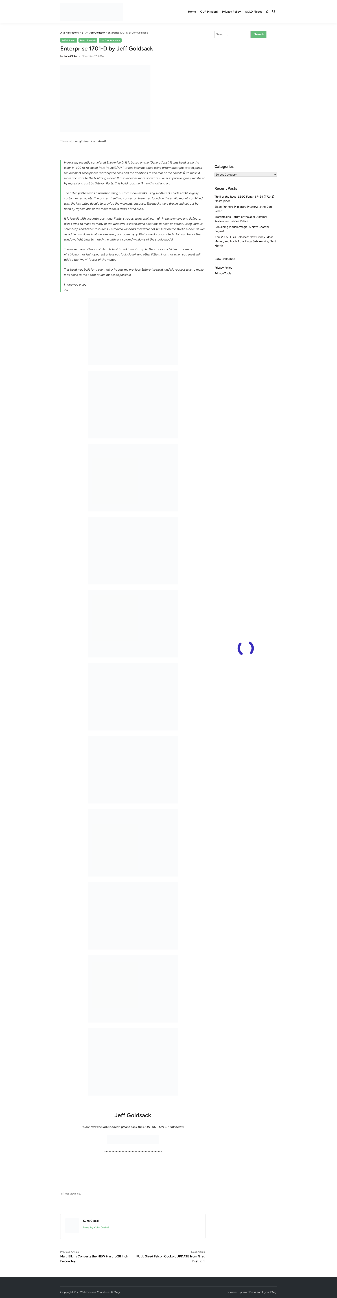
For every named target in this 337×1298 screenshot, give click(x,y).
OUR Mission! (209, 11)
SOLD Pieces (253, 11)
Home (192, 11)
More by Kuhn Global (96, 1227)
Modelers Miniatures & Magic (103, 1292)
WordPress (249, 1292)
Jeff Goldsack (69, 40)
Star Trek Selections (110, 40)
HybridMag (269, 1292)
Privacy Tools (223, 273)
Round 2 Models (88, 40)
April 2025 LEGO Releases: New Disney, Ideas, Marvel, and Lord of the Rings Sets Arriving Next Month (245, 241)
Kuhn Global (70, 56)
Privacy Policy (231, 11)
